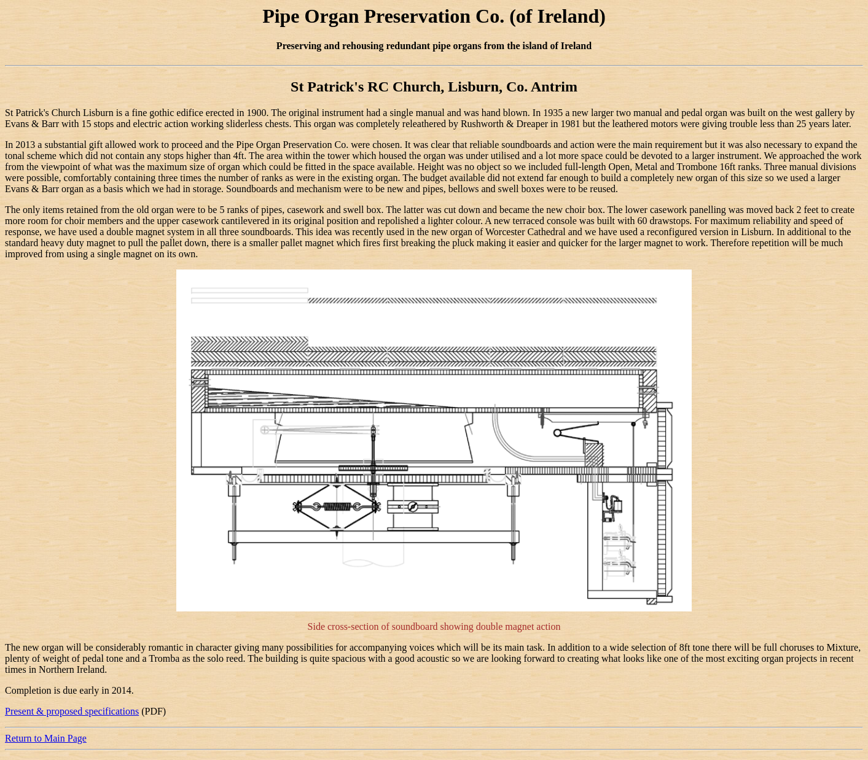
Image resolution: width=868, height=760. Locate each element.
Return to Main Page (46, 738)
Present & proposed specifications (72, 711)
